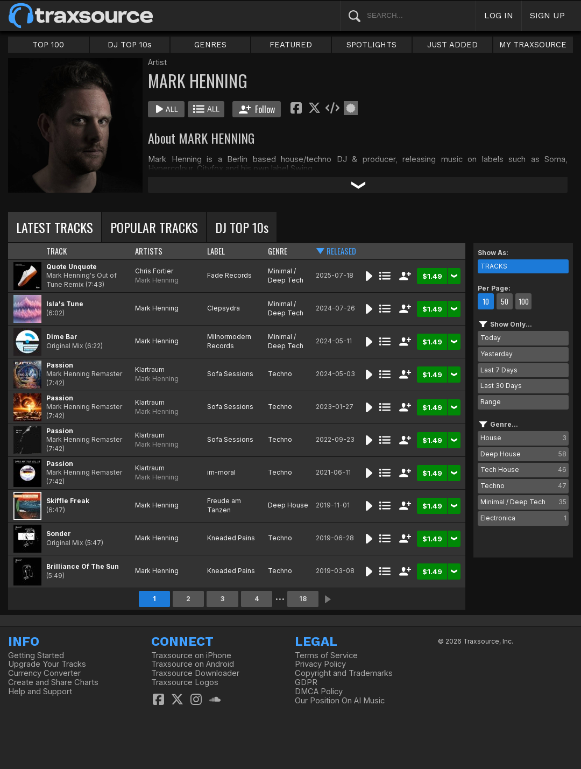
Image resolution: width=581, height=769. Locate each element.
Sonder (58, 534)
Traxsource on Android (192, 664)
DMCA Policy (319, 691)
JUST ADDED (452, 45)
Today (490, 338)
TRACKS (493, 266)
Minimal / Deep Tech (285, 275)
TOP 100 (48, 45)
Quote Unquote (71, 267)
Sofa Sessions (230, 374)
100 (524, 301)
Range (490, 402)
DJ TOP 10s (130, 45)
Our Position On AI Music (340, 700)
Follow (257, 109)
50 (504, 301)
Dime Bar (61, 337)
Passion (59, 365)
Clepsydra (223, 308)
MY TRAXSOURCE (532, 45)
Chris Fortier (154, 271)
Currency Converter (44, 673)
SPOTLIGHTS (371, 45)
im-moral (221, 472)
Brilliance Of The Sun (82, 566)
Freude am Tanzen (224, 505)
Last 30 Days (501, 386)
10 (486, 301)
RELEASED (341, 251)
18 (303, 599)
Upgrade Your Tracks (47, 664)
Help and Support (40, 691)
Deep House (288, 505)
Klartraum (150, 369)
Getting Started (36, 655)
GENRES (210, 45)
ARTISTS (148, 251)
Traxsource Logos (184, 682)
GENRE (277, 251)
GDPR (306, 682)
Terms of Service (326, 655)
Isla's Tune (64, 304)
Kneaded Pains (231, 538)
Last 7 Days (499, 370)
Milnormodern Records (229, 341)
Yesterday (496, 354)
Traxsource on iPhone (191, 655)
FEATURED (291, 45)
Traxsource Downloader (195, 673)
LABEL (216, 251)
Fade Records (229, 275)
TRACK (56, 251)
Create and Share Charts (53, 682)
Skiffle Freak (67, 501)
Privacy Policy (320, 664)
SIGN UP (547, 15)
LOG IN (498, 15)
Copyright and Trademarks (344, 673)
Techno (280, 374)
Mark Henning (157, 280)
